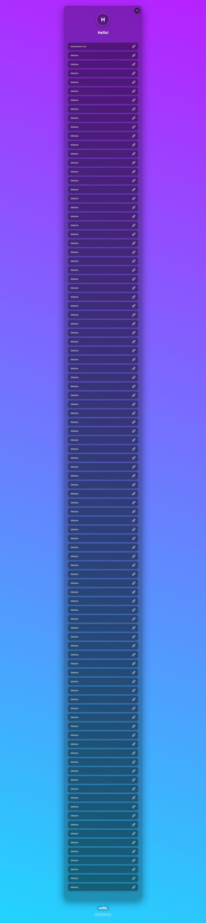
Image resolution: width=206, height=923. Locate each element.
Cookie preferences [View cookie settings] (103, 915)
